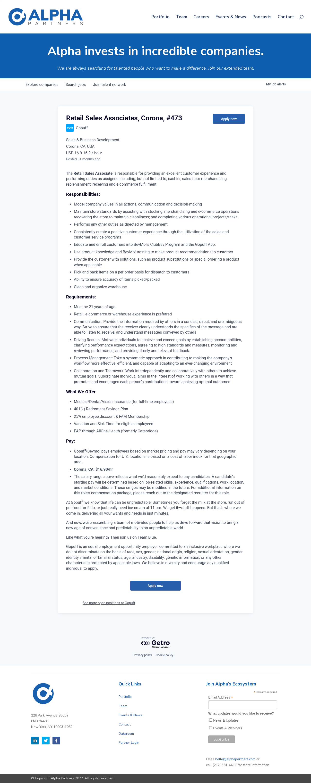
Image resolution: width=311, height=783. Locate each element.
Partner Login (129, 742)
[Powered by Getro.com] (155, 643)
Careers (201, 17)
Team (181, 17)
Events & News (231, 17)
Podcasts (261, 17)
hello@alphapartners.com (235, 759)
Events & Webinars (227, 728)
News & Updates (225, 720)
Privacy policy (143, 655)
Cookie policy (164, 655)
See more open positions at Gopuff (109, 603)
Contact (286, 17)
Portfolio (160, 17)
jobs (76, 84)
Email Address (220, 697)
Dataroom (126, 733)
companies (42, 84)
